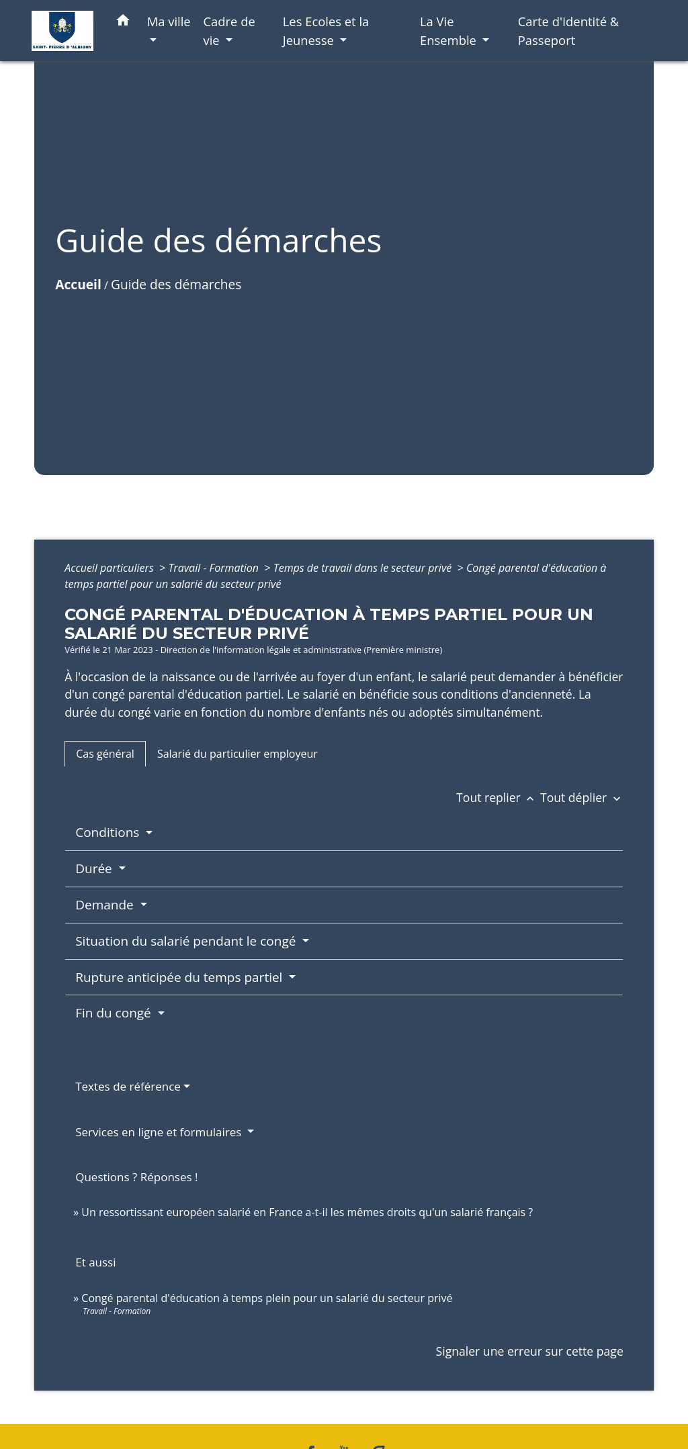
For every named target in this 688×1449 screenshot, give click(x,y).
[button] (123, 22)
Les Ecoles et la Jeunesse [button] (326, 30)
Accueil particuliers (110, 567)
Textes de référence (128, 1086)
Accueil (78, 284)
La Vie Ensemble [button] (450, 30)
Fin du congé (115, 1012)
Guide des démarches (176, 284)
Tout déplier (582, 797)
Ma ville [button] (169, 21)
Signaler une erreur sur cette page (530, 1351)
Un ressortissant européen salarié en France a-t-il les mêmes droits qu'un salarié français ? (307, 1212)
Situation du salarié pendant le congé (187, 941)
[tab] (105, 753)
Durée (95, 868)
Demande (105, 904)
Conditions (108, 832)
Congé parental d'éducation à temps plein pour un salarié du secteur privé (266, 1298)
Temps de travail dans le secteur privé (364, 567)
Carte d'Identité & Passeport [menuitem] (568, 30)
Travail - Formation (214, 567)
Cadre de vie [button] (229, 30)
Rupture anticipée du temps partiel (180, 977)
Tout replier (498, 797)
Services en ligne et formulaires (160, 1132)
